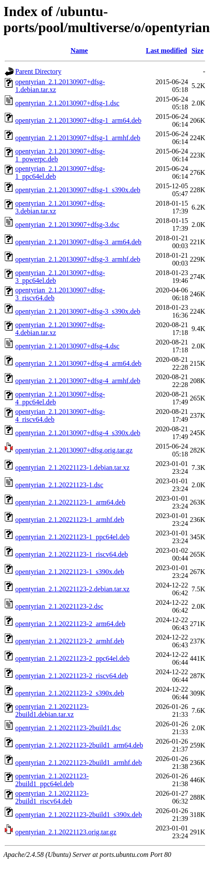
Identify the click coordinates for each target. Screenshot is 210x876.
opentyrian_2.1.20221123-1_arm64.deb (70, 502)
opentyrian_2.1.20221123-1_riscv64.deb (71, 554)
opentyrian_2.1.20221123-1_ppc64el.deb (72, 537)
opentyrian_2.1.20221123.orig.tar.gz (66, 832)
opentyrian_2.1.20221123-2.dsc (59, 606)
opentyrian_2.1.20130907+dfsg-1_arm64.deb (78, 120)
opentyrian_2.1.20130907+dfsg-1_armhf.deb (77, 137)
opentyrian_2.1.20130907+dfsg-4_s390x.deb (77, 432)
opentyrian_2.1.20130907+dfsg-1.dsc (67, 103)
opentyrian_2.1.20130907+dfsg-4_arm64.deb (78, 363)
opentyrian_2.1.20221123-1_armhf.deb (69, 519)
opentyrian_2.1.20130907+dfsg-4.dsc (67, 346)
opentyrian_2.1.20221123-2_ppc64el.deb (72, 658)
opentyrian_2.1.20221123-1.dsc (59, 485)
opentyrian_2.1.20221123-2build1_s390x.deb (78, 814)
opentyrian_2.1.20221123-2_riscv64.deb (71, 675)
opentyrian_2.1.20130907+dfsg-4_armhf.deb (77, 380)
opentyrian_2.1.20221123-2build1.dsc (68, 728)
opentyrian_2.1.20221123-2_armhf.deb (69, 641)
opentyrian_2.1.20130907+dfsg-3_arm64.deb (78, 242)
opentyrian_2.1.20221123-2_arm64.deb (70, 623)
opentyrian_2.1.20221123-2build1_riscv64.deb (52, 797)
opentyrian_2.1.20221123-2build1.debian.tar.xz (52, 710)
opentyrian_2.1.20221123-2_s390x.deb (69, 693)
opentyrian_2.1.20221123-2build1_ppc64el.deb (52, 779)
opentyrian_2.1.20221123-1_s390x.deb (69, 571)
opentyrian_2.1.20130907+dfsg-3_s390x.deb (77, 311)
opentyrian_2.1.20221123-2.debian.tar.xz (72, 589)
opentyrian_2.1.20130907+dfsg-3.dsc (67, 224)
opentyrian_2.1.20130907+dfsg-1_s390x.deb (77, 190)
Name (79, 50)
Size (197, 50)
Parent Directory (38, 71)
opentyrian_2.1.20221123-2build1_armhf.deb (78, 762)
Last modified (166, 50)
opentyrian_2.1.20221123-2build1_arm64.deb (79, 745)
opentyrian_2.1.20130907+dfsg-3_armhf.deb (77, 259)
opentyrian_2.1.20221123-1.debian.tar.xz (72, 467)
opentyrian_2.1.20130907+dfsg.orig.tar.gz (74, 450)
